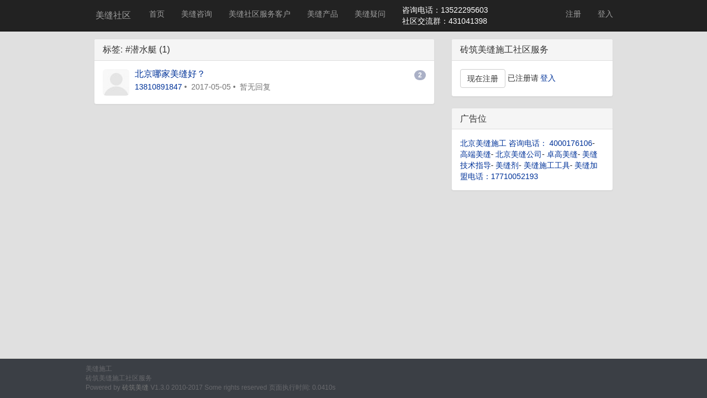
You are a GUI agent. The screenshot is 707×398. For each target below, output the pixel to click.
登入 (605, 13)
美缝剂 (507, 165)
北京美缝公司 (518, 154)
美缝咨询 (196, 13)
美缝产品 (322, 13)
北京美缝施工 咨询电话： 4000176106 (526, 143)
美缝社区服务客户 (260, 13)
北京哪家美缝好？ (170, 73)
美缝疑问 (370, 13)
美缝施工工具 (547, 165)
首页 (157, 13)
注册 (573, 13)
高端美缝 (475, 154)
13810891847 (158, 86)
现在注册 (482, 78)
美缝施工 (99, 369)
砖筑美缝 (135, 387)
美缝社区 (113, 15)
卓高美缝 (562, 154)
